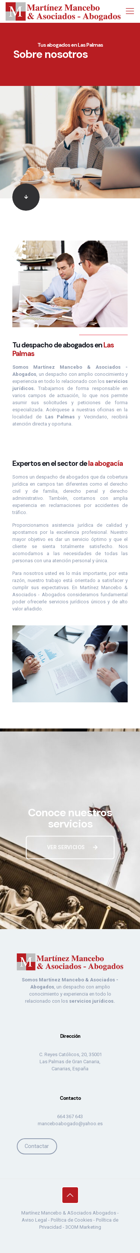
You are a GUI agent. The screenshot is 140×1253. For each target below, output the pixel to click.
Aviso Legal (34, 1220)
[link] (70, 197)
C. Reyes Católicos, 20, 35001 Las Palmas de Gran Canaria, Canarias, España (70, 1061)
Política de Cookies (71, 1220)
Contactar (37, 1146)
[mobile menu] (130, 11)
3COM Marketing (83, 1227)
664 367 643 (70, 1116)
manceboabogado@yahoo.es (70, 1123)
